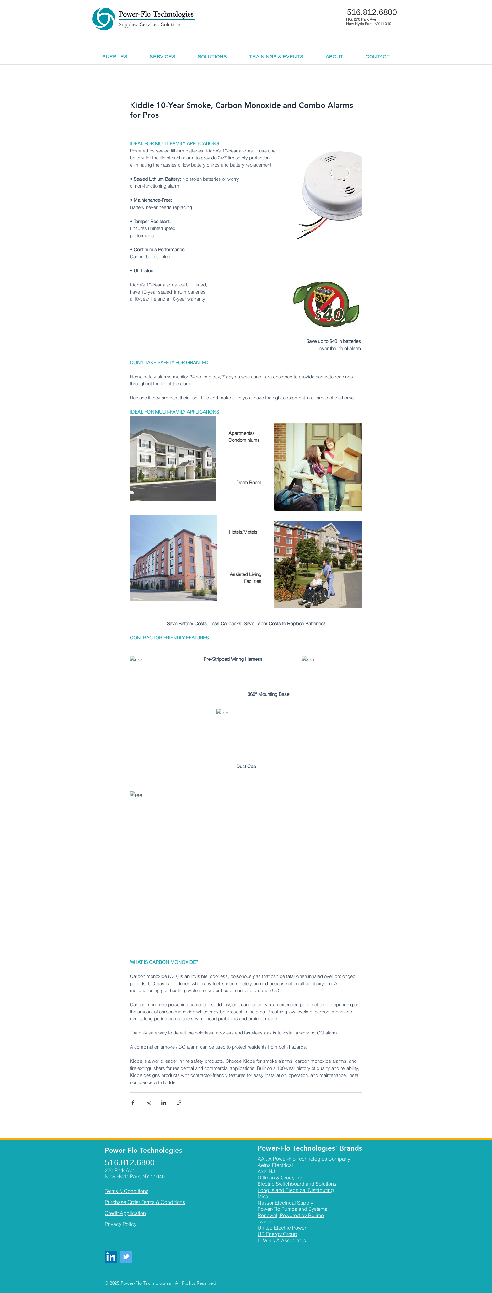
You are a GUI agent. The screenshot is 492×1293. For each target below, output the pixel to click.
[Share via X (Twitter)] (148, 1103)
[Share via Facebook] (133, 1103)
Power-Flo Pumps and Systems (292, 1209)
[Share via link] (179, 1103)
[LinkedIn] (111, 1257)
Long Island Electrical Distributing (296, 1190)
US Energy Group (277, 1234)
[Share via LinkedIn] (164, 1103)
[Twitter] (126, 1257)
